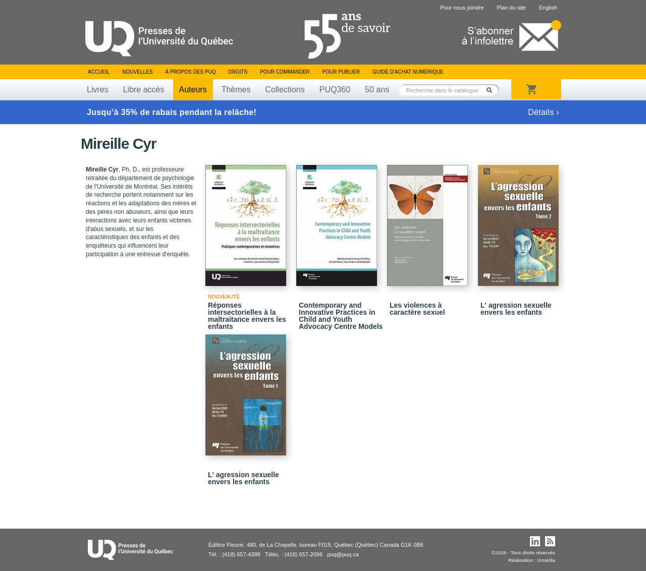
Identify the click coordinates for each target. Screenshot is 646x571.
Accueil (99, 72)
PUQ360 (334, 89)
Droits (237, 72)
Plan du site (511, 8)
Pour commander (284, 72)
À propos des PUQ (190, 72)
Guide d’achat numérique (408, 72)
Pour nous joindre (461, 8)
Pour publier (341, 72)
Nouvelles (137, 72)
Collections (284, 89)
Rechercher (492, 90)
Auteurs (193, 89)
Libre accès (144, 89)
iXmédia (546, 560)
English (548, 8)
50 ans (377, 89)
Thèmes (236, 89)
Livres (98, 89)
